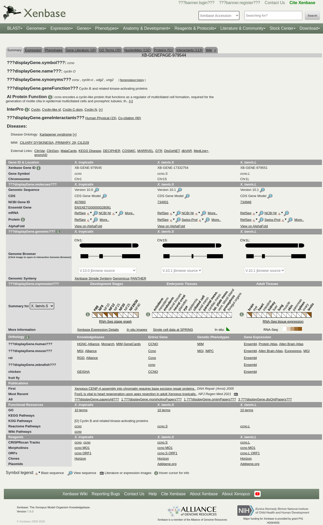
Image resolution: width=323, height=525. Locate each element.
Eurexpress (293, 351)
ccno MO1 (82, 448)
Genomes (35, 28)
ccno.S (162, 442)
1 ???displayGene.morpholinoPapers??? (151, 399)
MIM (119, 344)
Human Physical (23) (100, 118)
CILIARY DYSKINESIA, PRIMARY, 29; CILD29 (54, 143)
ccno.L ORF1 (250, 453)
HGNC (82, 344)
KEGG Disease (90, 151)
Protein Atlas (268, 344)
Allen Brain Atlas (291, 344)
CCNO (153, 344)
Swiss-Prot (190, 220)
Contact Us (275, 3)
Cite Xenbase (173, 494)
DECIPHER (111, 151)
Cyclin (35, 109)
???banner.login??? (196, 3)
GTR (158, 151)
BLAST (13, 28)
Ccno (152, 351)
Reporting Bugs (106, 494)
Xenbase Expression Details (98, 330)
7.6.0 (30, 511)
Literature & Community (241, 28)
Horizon (80, 458)
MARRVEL (145, 151)
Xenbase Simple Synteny (93, 278)
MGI (80, 351)
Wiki (211, 50)
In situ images (137, 330)
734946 (245, 202)
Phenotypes (106, 28)
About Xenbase (204, 494)
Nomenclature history (132, 80)
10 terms (80, 410)
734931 (162, 202)
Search (312, 15)
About (236, 494)
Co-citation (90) (129, 118)
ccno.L (245, 442)
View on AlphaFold (88, 226)
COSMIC (128, 151)
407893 (79, 202)
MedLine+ (201, 151)
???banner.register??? (239, 3)
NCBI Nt (105, 213)
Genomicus (121, 278)
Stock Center (281, 28)
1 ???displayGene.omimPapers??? (210, 399)
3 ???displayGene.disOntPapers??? (265, 399)
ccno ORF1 (82, 453)
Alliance (94, 344)
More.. (129, 213)
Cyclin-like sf (51, 109)
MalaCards (69, 151)
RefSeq (79, 213)
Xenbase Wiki (74, 494)
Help (153, 494)
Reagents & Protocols (194, 28)
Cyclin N (91, 109)
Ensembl (250, 344)
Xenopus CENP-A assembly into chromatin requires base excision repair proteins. (134, 388)
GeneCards (132, 344)
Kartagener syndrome (56, 134)
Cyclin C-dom (73, 109)
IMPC (209, 351)
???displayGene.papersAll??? (96, 399)
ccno (151, 365)
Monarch (107, 344)
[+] (131, 101)
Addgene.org (166, 464)
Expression (60, 28)
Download (309, 28)
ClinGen (53, 151)
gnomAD (40, 155)
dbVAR (187, 151)
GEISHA (83, 372)
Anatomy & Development (145, 28)
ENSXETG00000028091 (92, 207)
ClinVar (39, 151)
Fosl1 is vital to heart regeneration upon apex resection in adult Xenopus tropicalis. (135, 394)
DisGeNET (172, 151)
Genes (83, 28)
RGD (80, 358)
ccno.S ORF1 (167, 453)
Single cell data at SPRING (173, 330)
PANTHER (138, 278)
